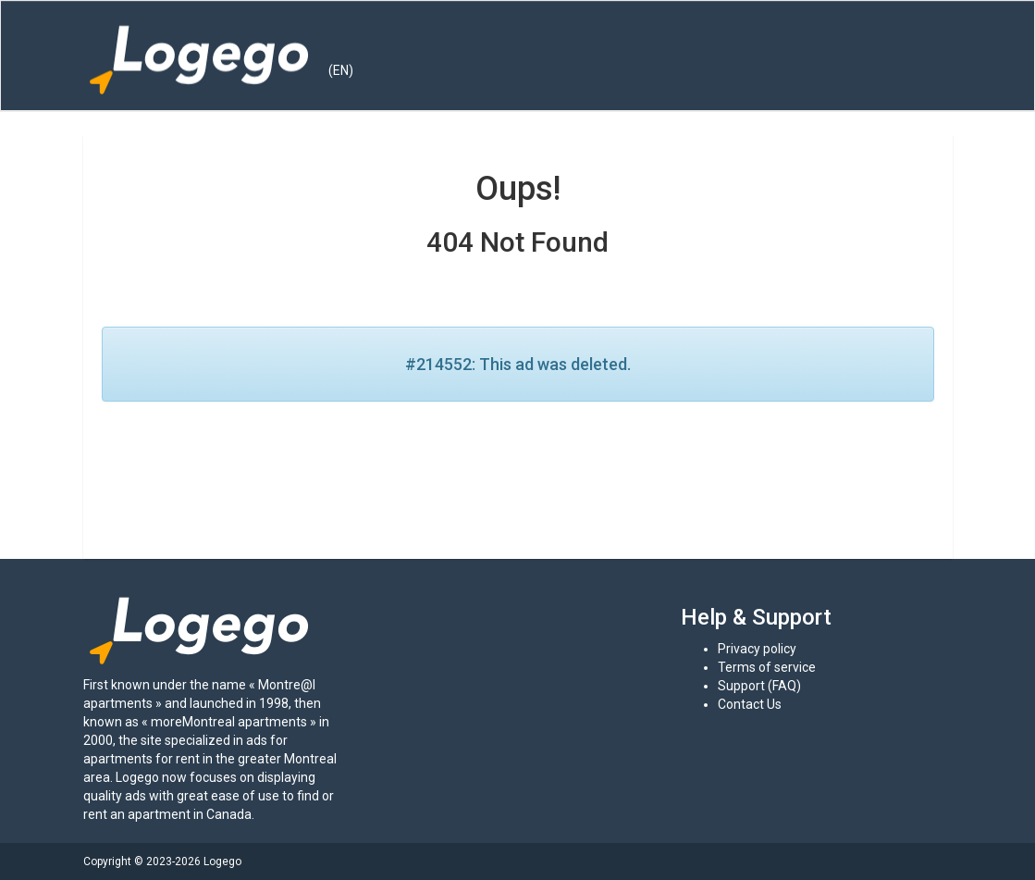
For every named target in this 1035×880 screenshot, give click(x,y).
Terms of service (767, 667)
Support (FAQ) (759, 685)
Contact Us (750, 704)
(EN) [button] (340, 70)
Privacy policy (757, 648)
